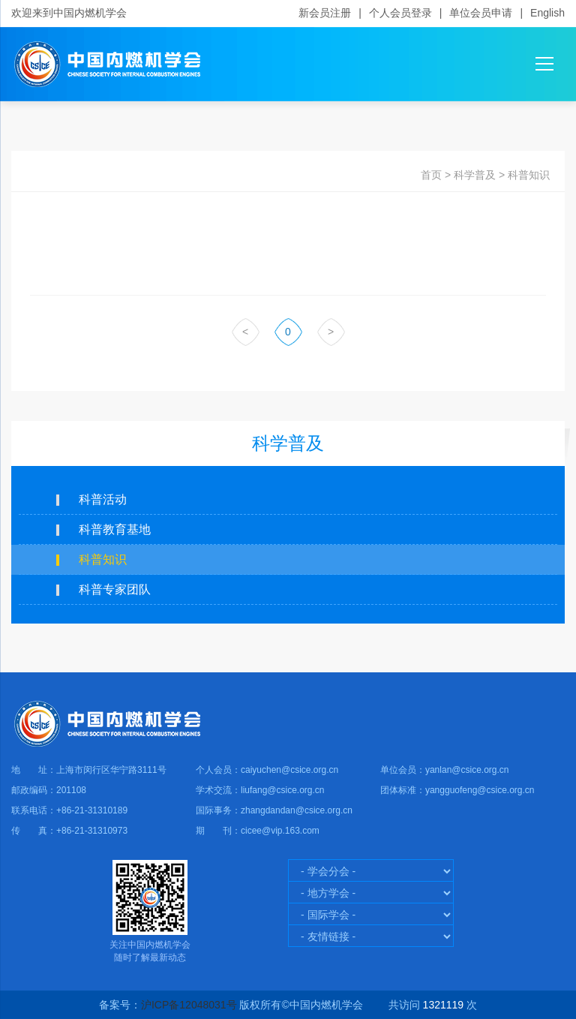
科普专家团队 (115, 589)
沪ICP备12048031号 (189, 1005)
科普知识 (529, 175)
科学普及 (475, 175)
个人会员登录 (400, 13)
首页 (431, 175)
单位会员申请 (480, 13)
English (547, 13)
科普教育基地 (115, 529)
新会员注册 (324, 13)
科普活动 (103, 499)
